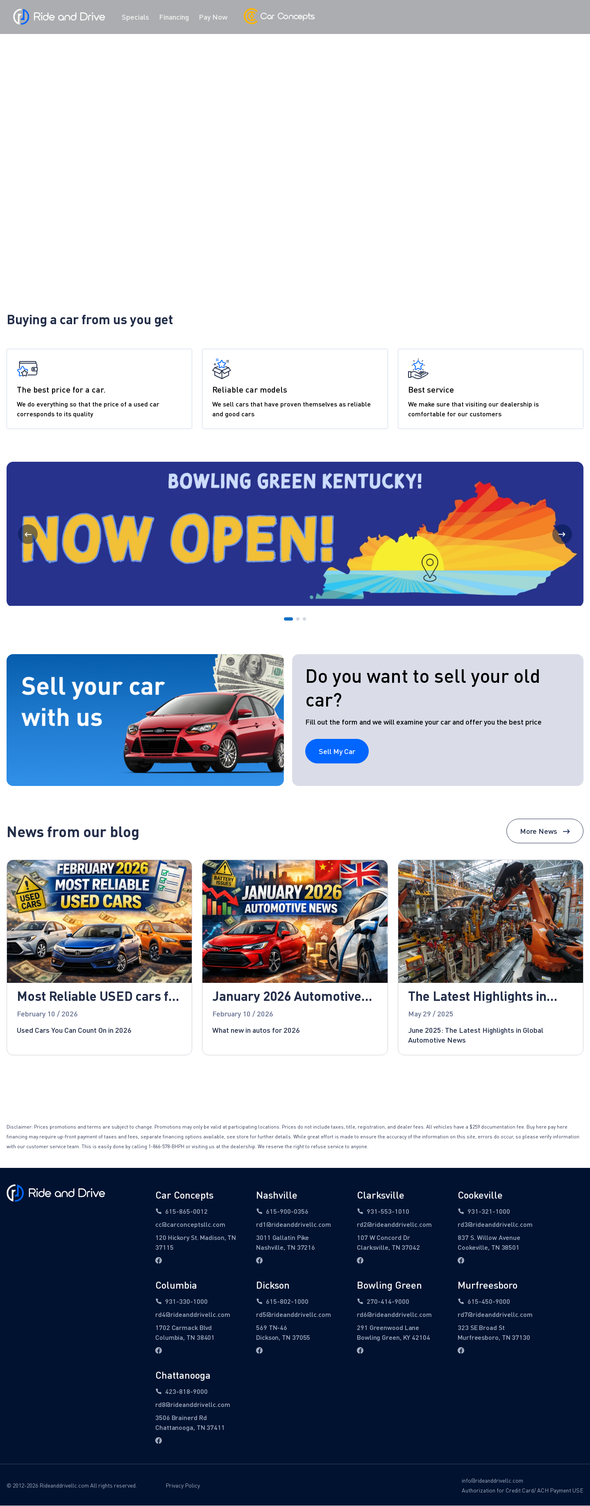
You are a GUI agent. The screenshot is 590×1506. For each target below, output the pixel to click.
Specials (135, 16)
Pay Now (213, 16)
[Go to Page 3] (304, 619)
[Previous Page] (28, 535)
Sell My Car (337, 751)
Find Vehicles (295, 158)
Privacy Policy (183, 1486)
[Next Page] (562, 535)
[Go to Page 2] (298, 619)
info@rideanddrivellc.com (492, 1481)
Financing (174, 16)
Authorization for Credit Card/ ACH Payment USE (522, 1490)
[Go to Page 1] (288, 619)
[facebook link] (158, 1261)
